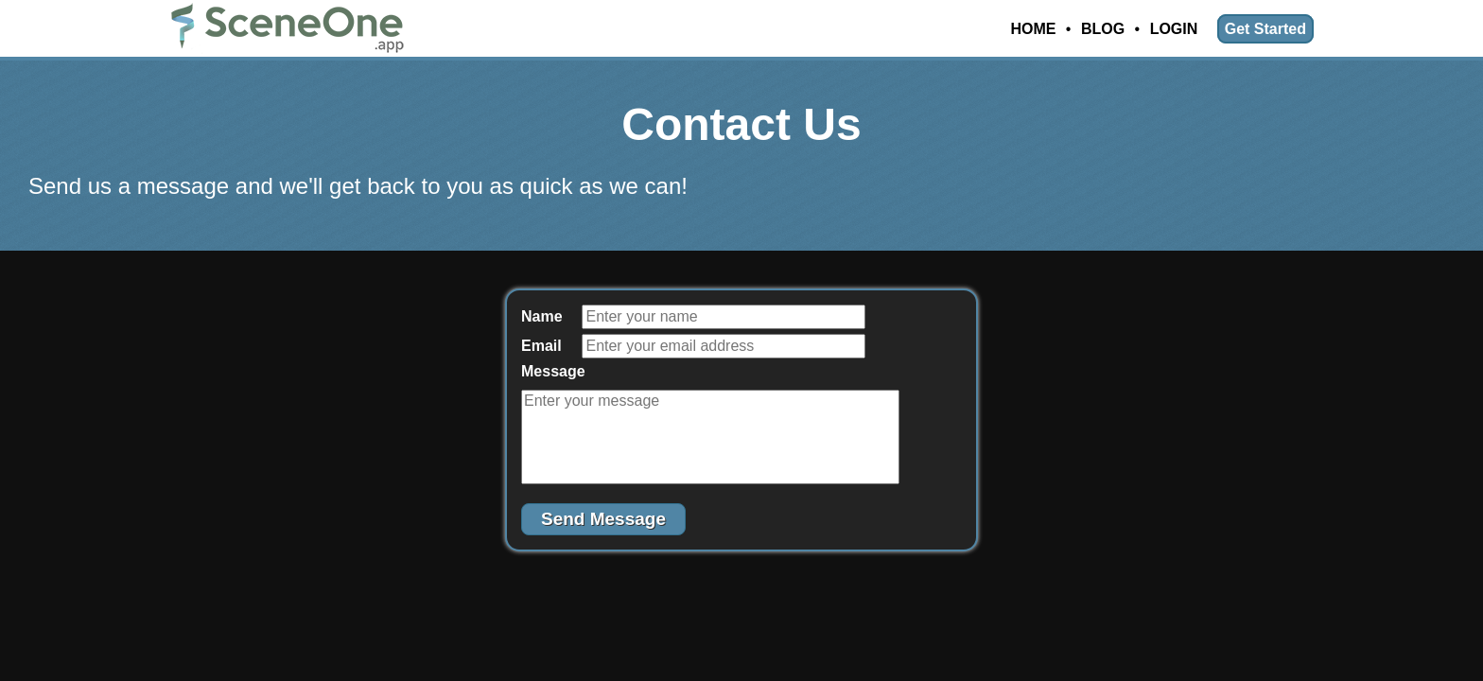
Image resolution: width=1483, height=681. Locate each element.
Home (1033, 29)
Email (541, 346)
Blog (1103, 29)
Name (542, 316)
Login (1174, 29)
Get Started (1265, 29)
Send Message (603, 519)
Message (549, 371)
